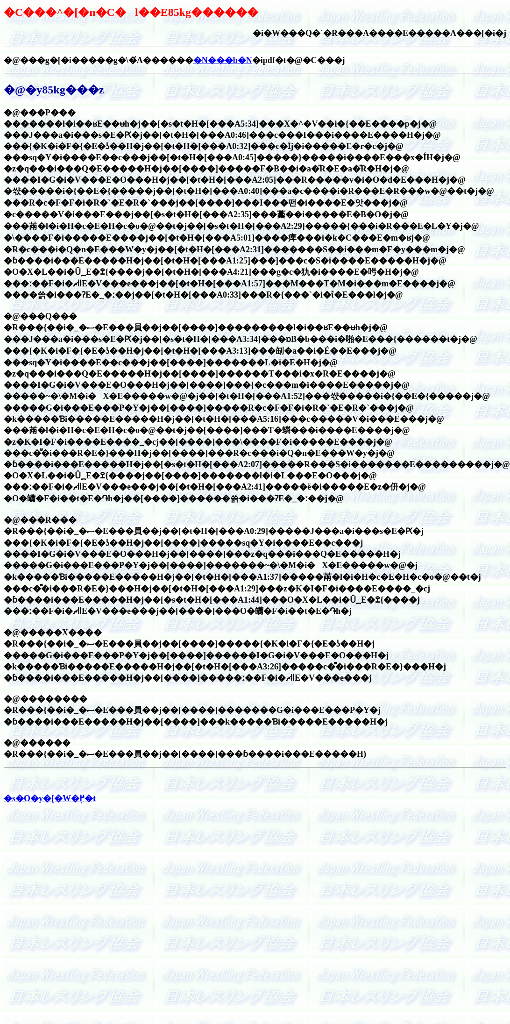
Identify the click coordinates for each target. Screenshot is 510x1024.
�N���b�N (222, 60)
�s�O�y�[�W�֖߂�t (50, 798)
